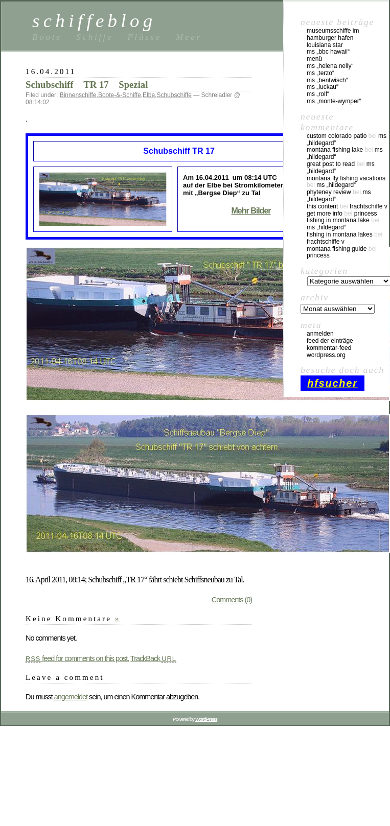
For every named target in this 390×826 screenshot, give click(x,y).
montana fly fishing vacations (346, 178)
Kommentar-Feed (329, 347)
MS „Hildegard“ (336, 184)
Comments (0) (232, 600)
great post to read (331, 164)
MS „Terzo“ (320, 73)
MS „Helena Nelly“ (330, 65)
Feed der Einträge (330, 340)
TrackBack (153, 658)
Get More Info (324, 213)
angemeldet (70, 697)
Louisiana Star (325, 45)
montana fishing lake (335, 149)
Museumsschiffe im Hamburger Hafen (333, 34)
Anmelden (320, 333)
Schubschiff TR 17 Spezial (87, 84)
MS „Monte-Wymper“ (334, 101)
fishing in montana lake (338, 220)
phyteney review (329, 192)
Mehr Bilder (250, 210)
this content (322, 206)
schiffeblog (94, 20)
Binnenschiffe (78, 95)
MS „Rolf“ (318, 94)
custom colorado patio (336, 135)
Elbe (149, 95)
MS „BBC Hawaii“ (328, 51)
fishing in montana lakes (340, 234)
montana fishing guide (336, 248)
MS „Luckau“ (322, 86)
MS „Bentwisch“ (327, 80)
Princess (365, 213)
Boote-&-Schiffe (119, 95)
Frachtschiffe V (368, 206)
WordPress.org (326, 355)
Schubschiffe (174, 95)
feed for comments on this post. (77, 658)
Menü (314, 58)
